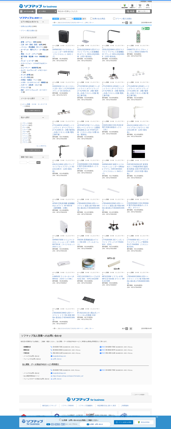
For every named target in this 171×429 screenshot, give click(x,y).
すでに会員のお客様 (125, 422)
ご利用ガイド (132, 7)
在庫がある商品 (29, 26)
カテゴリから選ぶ (29, 11)
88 (86, 22)
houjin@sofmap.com (59, 356)
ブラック (27, 123)
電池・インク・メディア (31, 54)
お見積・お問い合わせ (95, 424)
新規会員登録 (124, 7)
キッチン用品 (27, 77)
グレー (26, 127)
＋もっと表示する (41, 146)
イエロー (26, 138)
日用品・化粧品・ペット (31, 80)
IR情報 (149, 1)
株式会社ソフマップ (49, 405)
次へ (90, 22)
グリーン (26, 134)
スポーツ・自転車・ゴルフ (31, 85)
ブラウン (26, 142)
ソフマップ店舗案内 (85, 405)
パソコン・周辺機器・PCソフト (34, 47)
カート (140, 7)
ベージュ (26, 136)
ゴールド (26, 140)
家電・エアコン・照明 (31, 42)
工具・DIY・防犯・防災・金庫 (33, 44)
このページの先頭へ (139, 394)
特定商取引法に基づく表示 (106, 405)
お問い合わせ (57, 359)
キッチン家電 (27, 75)
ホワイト (27, 125)
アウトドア (26, 87)
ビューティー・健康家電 (31, 68)
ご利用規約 (143, 1)
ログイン (147, 7)
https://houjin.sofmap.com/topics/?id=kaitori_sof (68, 376)
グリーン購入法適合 (29, 30)
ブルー (26, 131)
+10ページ (79, 22)
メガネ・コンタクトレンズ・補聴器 (34, 82)
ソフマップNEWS (67, 405)
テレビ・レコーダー (29, 61)
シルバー (26, 129)
